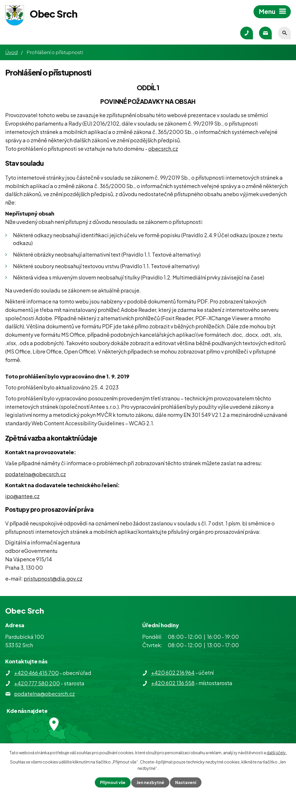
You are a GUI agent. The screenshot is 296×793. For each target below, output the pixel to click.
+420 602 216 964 (173, 672)
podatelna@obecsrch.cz (35, 474)
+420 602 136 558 (173, 683)
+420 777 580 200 (37, 683)
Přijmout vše (112, 782)
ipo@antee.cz (22, 496)
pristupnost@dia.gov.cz (53, 578)
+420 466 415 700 (36, 672)
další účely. (277, 752)
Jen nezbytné (150, 782)
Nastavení (185, 782)
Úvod (11, 52)
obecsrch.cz (163, 148)
